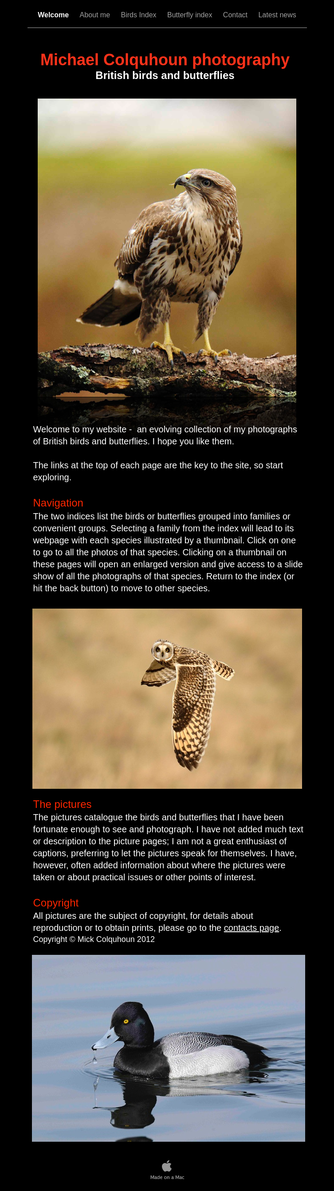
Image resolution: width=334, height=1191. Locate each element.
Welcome (54, 15)
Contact (236, 15)
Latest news (277, 15)
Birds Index (139, 15)
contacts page (251, 928)
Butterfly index (190, 15)
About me (96, 15)
